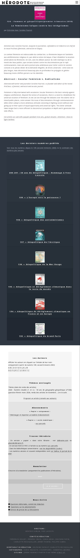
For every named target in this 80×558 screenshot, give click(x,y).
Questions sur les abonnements (23, 507)
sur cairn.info (53, 446)
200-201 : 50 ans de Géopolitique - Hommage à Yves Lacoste (40, 172)
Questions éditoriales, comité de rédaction (27, 504)
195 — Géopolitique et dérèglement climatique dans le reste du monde (40, 286)
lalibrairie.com (62, 440)
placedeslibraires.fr (15, 443)
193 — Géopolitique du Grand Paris (40, 335)
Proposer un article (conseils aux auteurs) (40, 398)
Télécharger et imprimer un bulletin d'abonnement (29, 415)
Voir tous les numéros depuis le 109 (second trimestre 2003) (31, 148)
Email (40, 476)
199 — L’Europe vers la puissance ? (40, 196)
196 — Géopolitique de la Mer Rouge (40, 263)
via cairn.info (41, 423)
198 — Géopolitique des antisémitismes (40, 218)
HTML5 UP (61, 552)
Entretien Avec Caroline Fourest (19, 30)
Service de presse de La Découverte (25, 510)
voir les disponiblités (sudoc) (51, 448)
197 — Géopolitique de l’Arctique (40, 240)
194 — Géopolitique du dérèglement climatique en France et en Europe (40, 311)
